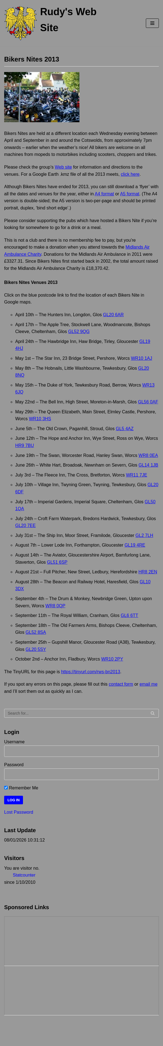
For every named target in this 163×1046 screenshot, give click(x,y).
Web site (63, 167)
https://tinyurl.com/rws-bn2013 (90, 671)
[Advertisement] (32, 940)
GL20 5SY (35, 649)
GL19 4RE (135, 545)
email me (148, 684)
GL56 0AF (148, 402)
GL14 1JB (148, 465)
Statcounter (24, 875)
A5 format (129, 193)
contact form (121, 684)
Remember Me (21, 788)
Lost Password (18, 812)
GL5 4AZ (124, 428)
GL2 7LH (144, 535)
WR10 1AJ (141, 358)
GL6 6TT (129, 615)
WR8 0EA (148, 455)
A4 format (104, 193)
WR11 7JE (136, 475)
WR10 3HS (40, 418)
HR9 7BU (24, 445)
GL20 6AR (113, 314)
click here (130, 174)
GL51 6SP (57, 562)
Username (14, 741)
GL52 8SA (35, 632)
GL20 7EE (25, 525)
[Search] (81, 713)
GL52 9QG (78, 331)
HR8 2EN (147, 571)
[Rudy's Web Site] (54, 23)
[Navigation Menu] (152, 23)
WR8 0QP (55, 605)
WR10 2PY (112, 659)
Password (14, 764)
